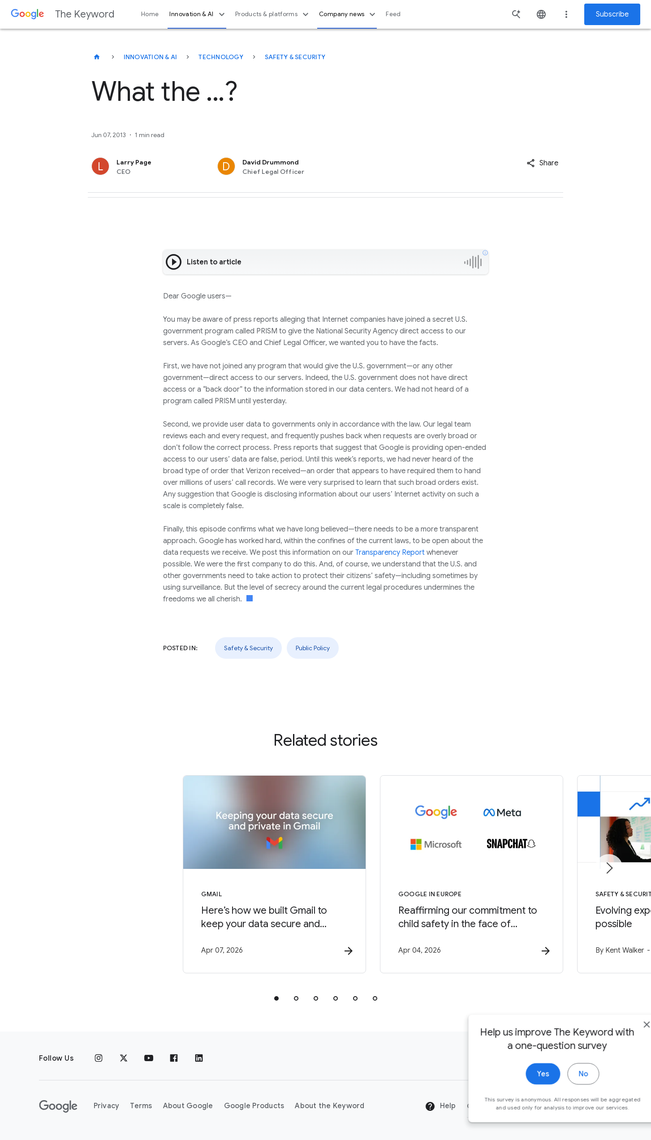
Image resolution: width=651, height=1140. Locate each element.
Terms (141, 1106)
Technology (220, 57)
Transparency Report (390, 552)
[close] (623, 1045)
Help (440, 1106)
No (560, 1094)
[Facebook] (174, 1058)
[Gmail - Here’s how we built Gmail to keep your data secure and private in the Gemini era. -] (208, 875)
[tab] (276, 999)
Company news (348, 14)
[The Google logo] (58, 1106)
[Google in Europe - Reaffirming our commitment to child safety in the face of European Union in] (443, 875)
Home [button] (150, 14)
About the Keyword (329, 1106)
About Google (188, 1106)
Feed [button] (393, 14)
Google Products (254, 1106)
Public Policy (313, 648)
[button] (542, 163)
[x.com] (123, 1058)
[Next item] (609, 868)
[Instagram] (98, 1058)
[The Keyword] (97, 57)
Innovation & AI (198, 14)
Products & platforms (273, 14)
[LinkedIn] (199, 1058)
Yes (519, 1094)
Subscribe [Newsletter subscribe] (612, 14)
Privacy (107, 1106)
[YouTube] (149, 1058)
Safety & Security (295, 57)
